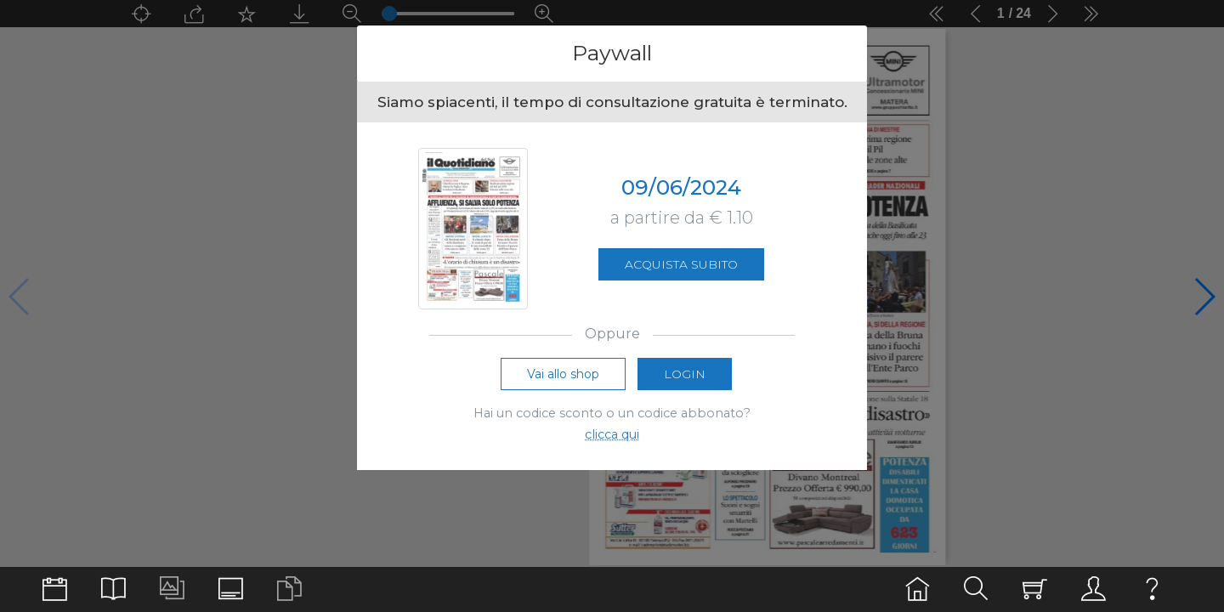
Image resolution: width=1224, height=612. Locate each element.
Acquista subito (681, 264)
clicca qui (612, 435)
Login (685, 374)
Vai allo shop (563, 374)
